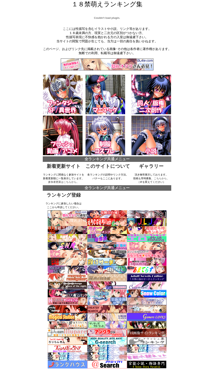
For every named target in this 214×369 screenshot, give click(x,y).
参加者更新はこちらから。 (63, 181)
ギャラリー (151, 166)
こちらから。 (161, 178)
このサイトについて (108, 166)
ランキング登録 (64, 195)
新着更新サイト (64, 166)
